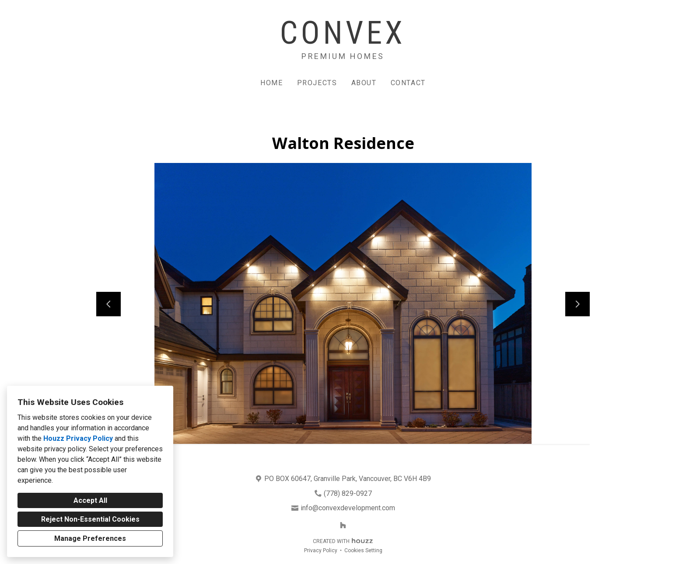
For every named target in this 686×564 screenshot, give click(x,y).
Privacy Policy (320, 550)
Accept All (90, 500)
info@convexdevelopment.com (348, 508)
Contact (408, 83)
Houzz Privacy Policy (78, 438)
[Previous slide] (108, 304)
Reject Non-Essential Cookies (90, 519)
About (364, 83)
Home (271, 83)
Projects (317, 83)
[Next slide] (577, 304)
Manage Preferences (90, 538)
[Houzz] (343, 525)
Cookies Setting (363, 550)
